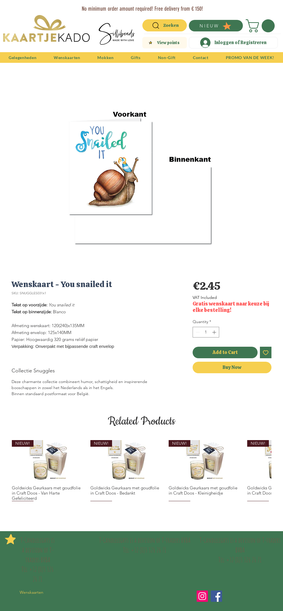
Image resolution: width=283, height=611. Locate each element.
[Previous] (8, 8)
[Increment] (214, 332)
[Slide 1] (124, 6)
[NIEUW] (216, 25)
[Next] (275, 8)
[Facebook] (216, 596)
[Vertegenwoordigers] (152, 6)
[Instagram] (202, 596)
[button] (262, 25)
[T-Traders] (132, 6)
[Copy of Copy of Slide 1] (139, 6)
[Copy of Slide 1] (145, 6)
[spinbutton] (206, 332)
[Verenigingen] (159, 6)
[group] (141, 470)
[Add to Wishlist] (265, 352)
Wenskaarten (31, 592)
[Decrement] (197, 332)
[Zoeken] (164, 25)
